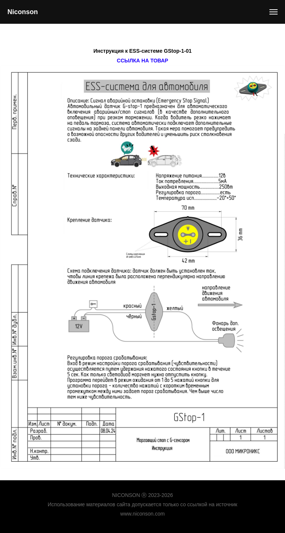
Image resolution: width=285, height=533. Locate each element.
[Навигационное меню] (273, 11)
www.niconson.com (142, 514)
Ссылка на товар (142, 61)
